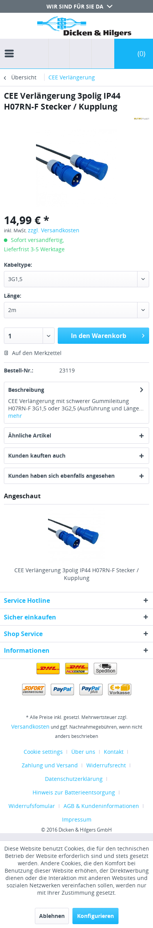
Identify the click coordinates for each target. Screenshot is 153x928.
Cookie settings (43, 751)
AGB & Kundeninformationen (101, 806)
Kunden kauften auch (36, 455)
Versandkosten (30, 726)
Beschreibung (26, 389)
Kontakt (114, 751)
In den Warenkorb (107, 334)
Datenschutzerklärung (74, 778)
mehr (15, 415)
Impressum (76, 819)
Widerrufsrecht (106, 765)
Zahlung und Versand (50, 765)
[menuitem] (11, 46)
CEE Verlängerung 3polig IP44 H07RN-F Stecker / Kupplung (76, 574)
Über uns (83, 751)
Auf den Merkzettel (33, 353)
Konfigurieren (95, 915)
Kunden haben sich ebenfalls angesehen (61, 475)
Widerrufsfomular (32, 806)
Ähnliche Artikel (29, 435)
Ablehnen (52, 915)
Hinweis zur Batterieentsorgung (74, 792)
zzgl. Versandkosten (53, 230)
